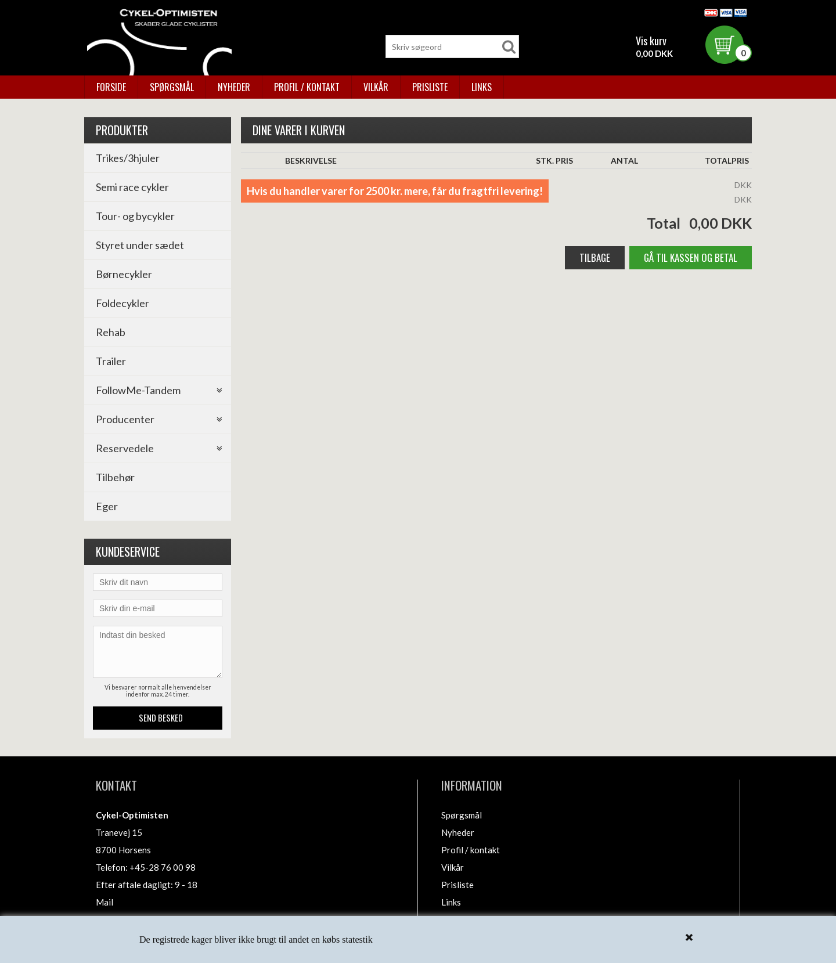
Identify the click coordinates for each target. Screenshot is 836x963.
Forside (111, 87)
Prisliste (430, 87)
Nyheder (234, 87)
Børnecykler (124, 274)
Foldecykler (122, 303)
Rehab (110, 332)
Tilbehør (115, 477)
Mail (104, 902)
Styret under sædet (140, 245)
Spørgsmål (172, 87)
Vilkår (375, 87)
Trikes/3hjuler (128, 158)
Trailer (111, 361)
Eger (107, 506)
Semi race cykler (132, 187)
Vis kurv (651, 40)
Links (481, 87)
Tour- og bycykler (135, 216)
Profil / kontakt (307, 87)
